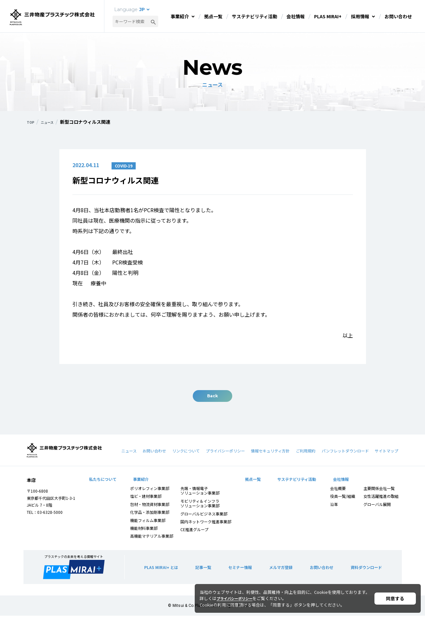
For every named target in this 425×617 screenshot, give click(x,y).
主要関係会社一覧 (378, 489)
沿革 (334, 505)
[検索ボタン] (153, 21)
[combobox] (135, 21)
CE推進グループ (195, 530)
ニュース (129, 452)
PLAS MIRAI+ (328, 16)
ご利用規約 (305, 452)
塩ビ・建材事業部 (146, 497)
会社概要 (337, 489)
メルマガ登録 (279, 568)
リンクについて (186, 452)
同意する (395, 598)
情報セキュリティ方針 (270, 452)
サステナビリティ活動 (254, 16)
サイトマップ (386, 452)
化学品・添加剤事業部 (150, 513)
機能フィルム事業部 (148, 521)
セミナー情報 (239, 568)
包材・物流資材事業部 (150, 505)
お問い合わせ (398, 16)
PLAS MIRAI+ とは (163, 568)
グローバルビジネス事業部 (204, 514)
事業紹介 (180, 16)
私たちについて (103, 480)
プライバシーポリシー (225, 452)
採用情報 (360, 16)
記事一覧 (203, 568)
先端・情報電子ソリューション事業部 (200, 492)
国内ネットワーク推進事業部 (206, 523)
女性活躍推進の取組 (380, 497)
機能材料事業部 (144, 529)
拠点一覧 (213, 16)
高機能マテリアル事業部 (152, 537)
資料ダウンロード (364, 568)
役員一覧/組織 (342, 497)
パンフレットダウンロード (345, 452)
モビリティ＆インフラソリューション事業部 (200, 504)
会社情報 (295, 16)
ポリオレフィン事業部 (150, 489)
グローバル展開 (376, 505)
